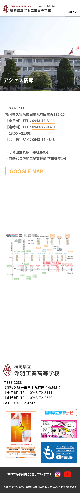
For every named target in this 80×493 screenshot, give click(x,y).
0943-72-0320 (41, 397)
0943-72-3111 (41, 392)
